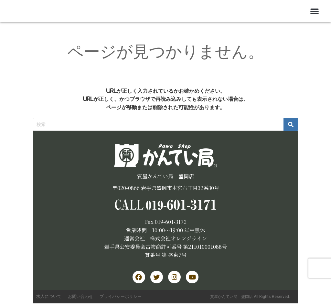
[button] (314, 11)
